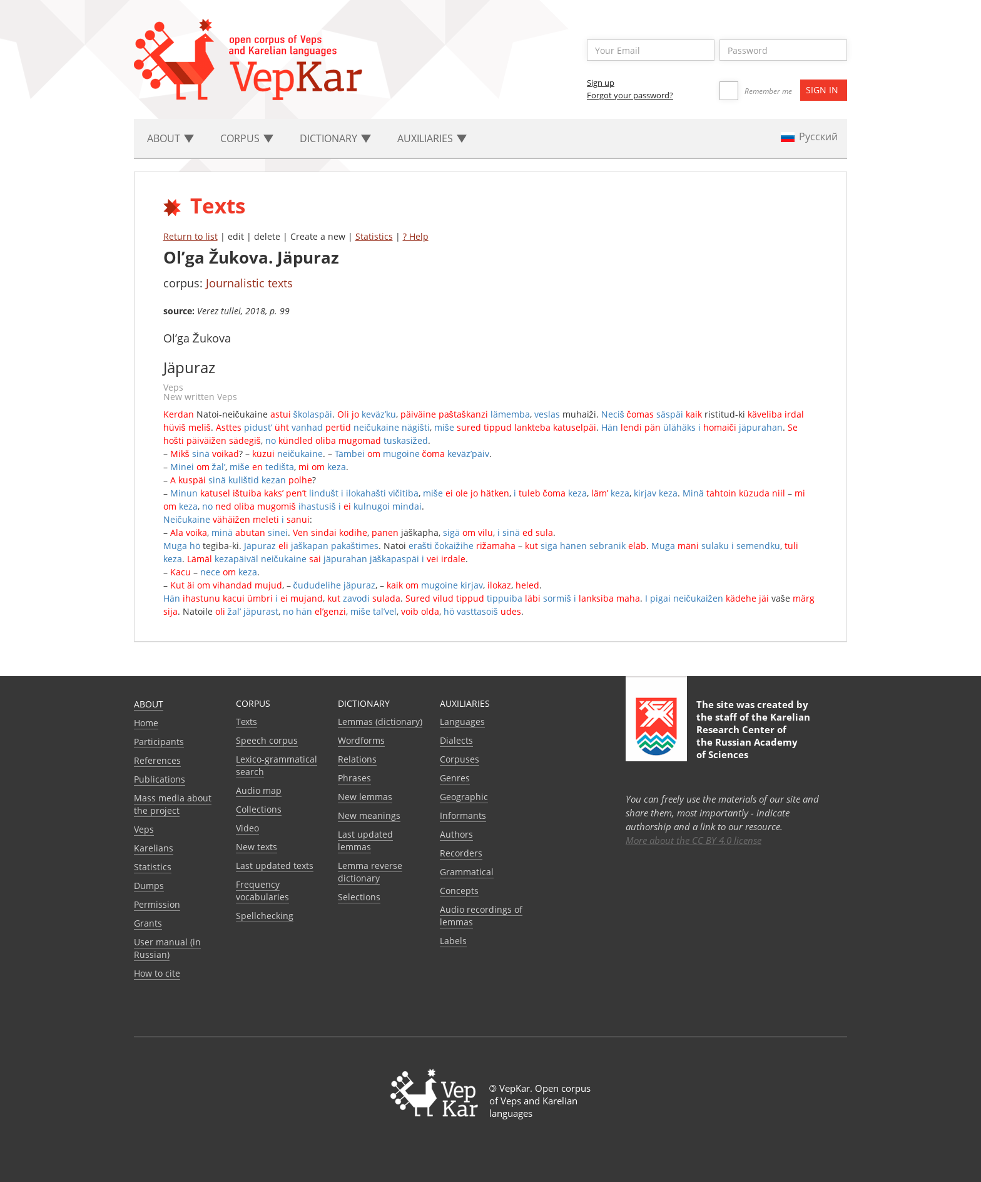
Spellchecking (264, 916)
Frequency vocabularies (262, 890)
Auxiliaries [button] (432, 138)
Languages (462, 721)
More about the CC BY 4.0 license (693, 840)
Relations (357, 759)
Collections (259, 809)
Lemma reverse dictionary (370, 872)
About (148, 704)
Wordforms (361, 740)
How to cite (157, 973)
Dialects (456, 740)
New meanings (369, 815)
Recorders (461, 853)
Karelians (153, 848)
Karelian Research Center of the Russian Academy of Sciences (753, 736)
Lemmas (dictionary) (380, 721)
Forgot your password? (630, 95)
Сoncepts (459, 891)
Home (146, 723)
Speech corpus (267, 740)
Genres (455, 778)
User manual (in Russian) (167, 948)
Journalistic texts (249, 282)
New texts (256, 847)
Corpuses (459, 759)
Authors (456, 834)
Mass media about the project (172, 804)
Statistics (374, 236)
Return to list (190, 236)
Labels (453, 941)
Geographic (464, 797)
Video (247, 828)
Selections (359, 897)
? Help (416, 236)
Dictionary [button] (335, 138)
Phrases (354, 778)
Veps (144, 829)
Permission (157, 904)
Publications (159, 779)
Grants (148, 923)
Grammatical (467, 872)
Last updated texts (274, 865)
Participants (159, 742)
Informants (463, 815)
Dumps (149, 886)
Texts (246, 721)
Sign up (600, 82)
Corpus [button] (246, 138)
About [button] (170, 138)
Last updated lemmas (365, 840)
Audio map (259, 790)
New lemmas (365, 797)
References (157, 760)
